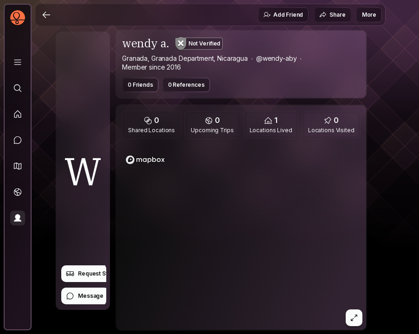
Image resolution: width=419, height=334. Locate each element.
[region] (241, 237)
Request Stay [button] (90, 274)
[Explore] (17, 88)
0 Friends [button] (140, 84)
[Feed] (17, 114)
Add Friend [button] (283, 15)
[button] (17, 166)
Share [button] (332, 15)
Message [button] (84, 296)
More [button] (369, 14)
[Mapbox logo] (145, 159)
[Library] (17, 62)
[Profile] (17, 218)
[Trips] (17, 192)
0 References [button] (186, 84)
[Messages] (17, 140)
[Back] (46, 14)
